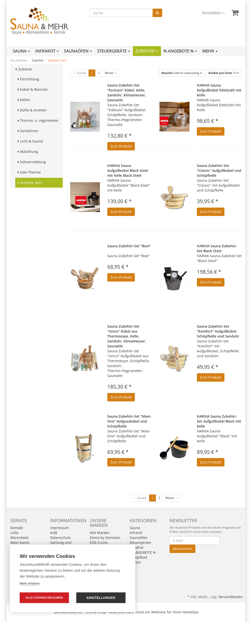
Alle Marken (100, 532)
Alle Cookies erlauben (44, 597)
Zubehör (146, 51)
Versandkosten (231, 596)
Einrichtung (28, 79)
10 (223, 73)
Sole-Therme (29, 172)
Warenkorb (19, 537)
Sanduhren (28, 130)
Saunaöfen (78, 51)
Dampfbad (138, 557)
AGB (53, 532)
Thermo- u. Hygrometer (38, 120)
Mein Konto (19, 542)
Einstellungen (101, 598)
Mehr (210, 51)
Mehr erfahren (30, 583)
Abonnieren (182, 548)
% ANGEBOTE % (180, 51)
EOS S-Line (99, 542)
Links (14, 532)
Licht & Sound (30, 141)
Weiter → (111, 73)
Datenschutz (60, 537)
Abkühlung (28, 151)
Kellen (24, 99)
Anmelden (213, 13)
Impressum (59, 527)
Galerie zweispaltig (181, 73)
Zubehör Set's (30, 182)
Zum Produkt (121, 146)
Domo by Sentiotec (105, 537)
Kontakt (16, 527)
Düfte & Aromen (32, 110)
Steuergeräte (113, 51)
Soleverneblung (32, 162)
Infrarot (47, 51)
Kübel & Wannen (33, 89)
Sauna (21, 51)
